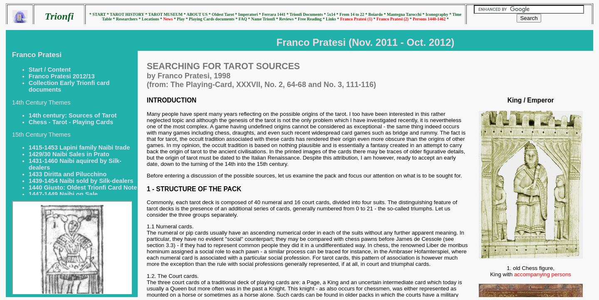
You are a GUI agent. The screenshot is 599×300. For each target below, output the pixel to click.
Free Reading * (312, 19)
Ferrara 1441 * (276, 14)
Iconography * (439, 14)
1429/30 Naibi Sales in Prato (69, 154)
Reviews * (288, 19)
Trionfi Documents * (308, 14)
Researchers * (129, 19)
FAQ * (244, 19)
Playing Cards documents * (213, 19)
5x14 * (333, 14)
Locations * (152, 19)
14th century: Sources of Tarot (72, 115)
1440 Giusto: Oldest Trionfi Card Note (83, 187)
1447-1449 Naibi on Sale (63, 194)
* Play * (181, 19)
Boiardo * (378, 14)
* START (98, 14)
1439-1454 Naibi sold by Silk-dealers (81, 181)
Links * (333, 19)
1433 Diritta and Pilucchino (67, 174)
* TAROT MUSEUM (164, 14)
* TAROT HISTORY (126, 14)
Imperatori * (250, 14)
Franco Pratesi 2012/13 (62, 76)
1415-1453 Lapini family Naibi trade (79, 147)
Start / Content (50, 69)
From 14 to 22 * (354, 14)
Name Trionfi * (265, 19)
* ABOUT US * (196, 14)
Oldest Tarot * (225, 14)
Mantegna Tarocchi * (406, 14)
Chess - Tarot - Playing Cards (71, 122)
